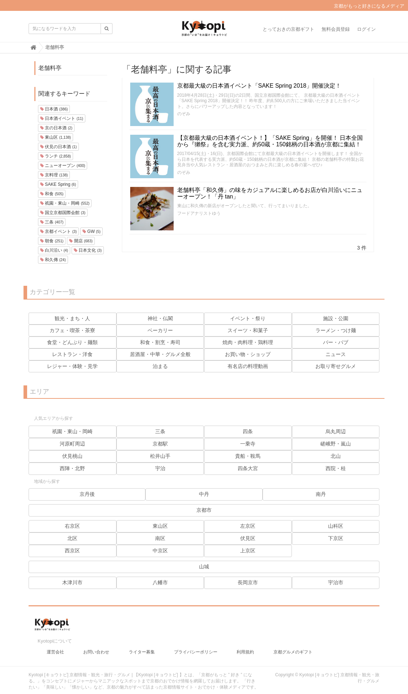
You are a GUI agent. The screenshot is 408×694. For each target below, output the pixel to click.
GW (91, 231)
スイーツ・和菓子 (248, 330)
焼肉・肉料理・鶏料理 (247, 342)
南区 (160, 538)
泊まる (160, 366)
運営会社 (55, 648)
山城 (204, 566)
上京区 (247, 550)
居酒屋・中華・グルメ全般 (160, 354)
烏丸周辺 (336, 431)
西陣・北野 (72, 468)
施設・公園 (335, 318)
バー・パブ (335, 342)
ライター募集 (142, 648)
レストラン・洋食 (72, 354)
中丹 (204, 494)
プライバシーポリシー (195, 648)
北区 (72, 538)
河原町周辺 (72, 444)
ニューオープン (62, 165)
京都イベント (58, 231)
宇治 (160, 468)
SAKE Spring (58, 184)
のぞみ (183, 113)
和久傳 (53, 259)
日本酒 (54, 109)
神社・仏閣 (160, 318)
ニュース (336, 354)
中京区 (160, 550)
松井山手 (160, 456)
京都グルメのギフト (293, 648)
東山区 (55, 137)
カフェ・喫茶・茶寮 (72, 330)
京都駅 (160, 444)
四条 (248, 431)
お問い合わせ (96, 648)
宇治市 (335, 582)
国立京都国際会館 (62, 212)
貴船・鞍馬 (247, 456)
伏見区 (247, 538)
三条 (51, 222)
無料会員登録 (336, 29)
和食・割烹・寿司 (160, 342)
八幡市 (160, 582)
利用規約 (245, 648)
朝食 (51, 240)
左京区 (247, 526)
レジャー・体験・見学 (72, 366)
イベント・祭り (247, 318)
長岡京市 (248, 582)
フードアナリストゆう (199, 213)
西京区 (72, 550)
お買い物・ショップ (248, 354)
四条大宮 (248, 468)
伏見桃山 (72, 456)
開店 (80, 240)
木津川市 (72, 582)
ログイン (366, 29)
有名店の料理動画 (248, 366)
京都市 (204, 510)
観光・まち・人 (72, 318)
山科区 (335, 526)
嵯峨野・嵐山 (335, 444)
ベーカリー (160, 330)
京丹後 (87, 494)
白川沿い (54, 250)
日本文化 (88, 250)
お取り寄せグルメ (335, 366)
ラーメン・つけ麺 (335, 330)
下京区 (335, 538)
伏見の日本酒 (58, 146)
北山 (336, 456)
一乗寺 (247, 444)
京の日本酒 (56, 127)
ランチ (55, 156)
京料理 (54, 174)
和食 (51, 193)
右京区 (72, 526)
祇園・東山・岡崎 (64, 203)
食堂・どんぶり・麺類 (72, 342)
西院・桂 (336, 468)
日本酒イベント (61, 118)
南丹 (321, 494)
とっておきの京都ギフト (288, 29)
